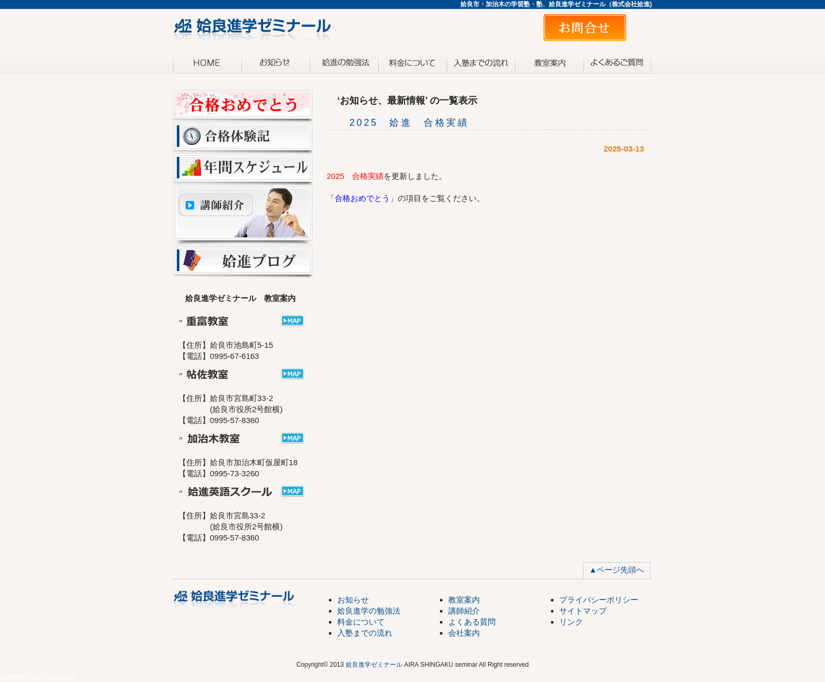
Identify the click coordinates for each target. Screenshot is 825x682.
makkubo (59, 676)
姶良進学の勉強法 (368, 610)
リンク (571, 621)
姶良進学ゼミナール (374, 664)
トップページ (207, 62)
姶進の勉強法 (344, 62)
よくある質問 (617, 62)
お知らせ (276, 62)
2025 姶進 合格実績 (398, 122)
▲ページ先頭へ (617, 569)
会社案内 (464, 632)
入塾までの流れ (481, 62)
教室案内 (549, 62)
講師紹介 (464, 610)
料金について (412, 62)
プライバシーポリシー (598, 599)
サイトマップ (583, 610)
